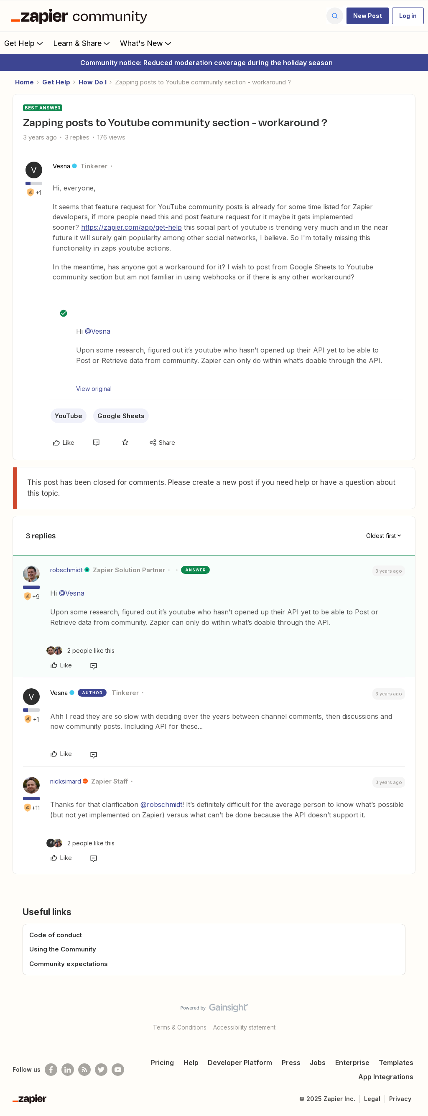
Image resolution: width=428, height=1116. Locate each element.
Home (24, 82)
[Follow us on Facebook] (51, 1069)
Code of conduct (55, 935)
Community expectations (68, 964)
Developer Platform (240, 1062)
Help (191, 1062)
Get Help (24, 43)
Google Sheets (121, 416)
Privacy (400, 1098)
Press (291, 1062)
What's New (146, 43)
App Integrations (385, 1077)
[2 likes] (80, 650)
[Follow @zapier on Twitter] (101, 1069)
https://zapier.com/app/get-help (131, 227)
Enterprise (352, 1062)
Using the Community (62, 949)
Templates (396, 1062)
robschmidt (66, 570)
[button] (367, 16)
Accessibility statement (244, 1027)
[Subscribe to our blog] (84, 1069)
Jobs (318, 1062)
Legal (372, 1098)
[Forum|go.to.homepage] (81, 16)
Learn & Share (82, 43)
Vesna (61, 166)
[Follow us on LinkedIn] (67, 1069)
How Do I (93, 82)
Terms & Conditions (179, 1027)
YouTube (68, 416)
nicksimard (65, 781)
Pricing (162, 1062)
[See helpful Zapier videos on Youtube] (118, 1069)
